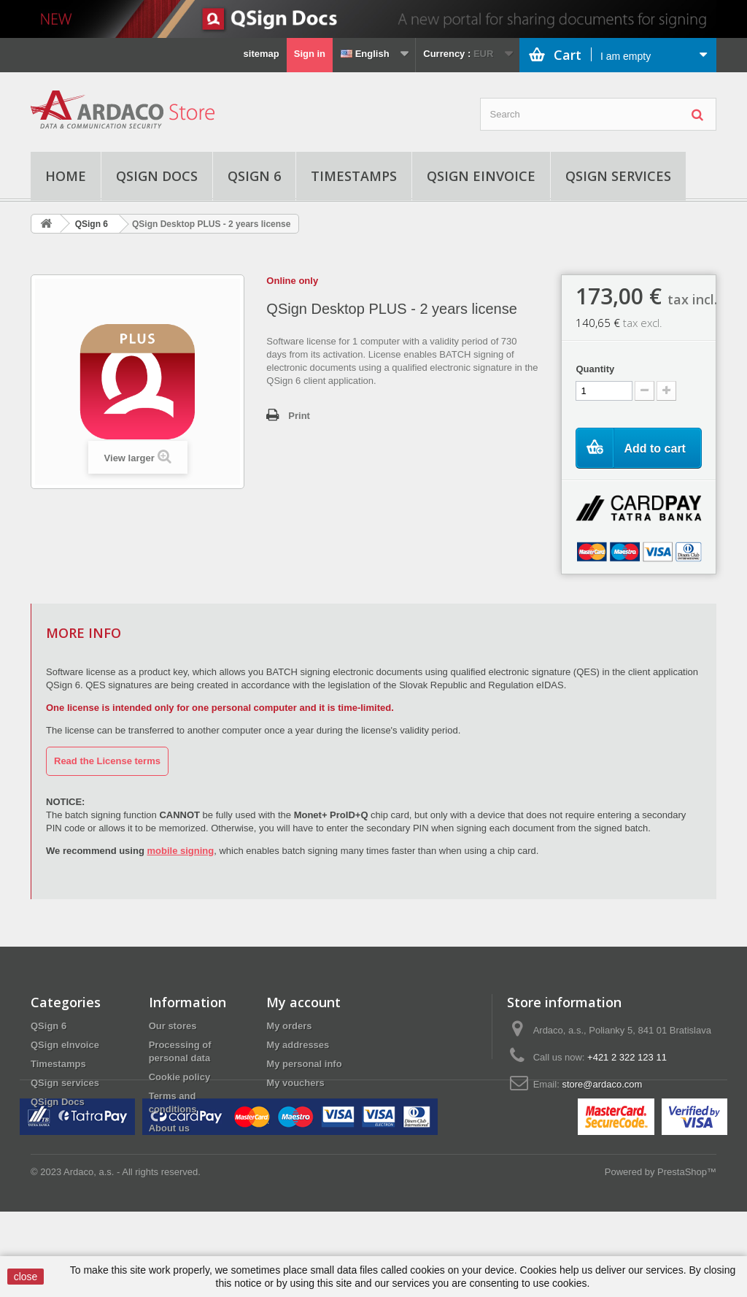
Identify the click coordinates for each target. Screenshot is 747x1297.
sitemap (261, 53)
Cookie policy (180, 1076)
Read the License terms (107, 760)
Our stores (173, 1025)
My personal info (303, 1063)
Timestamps (354, 176)
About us (169, 1128)
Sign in (309, 53)
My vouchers (295, 1082)
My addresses (297, 1044)
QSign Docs (157, 176)
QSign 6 (254, 176)
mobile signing (180, 850)
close (26, 1276)
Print (299, 415)
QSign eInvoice (481, 176)
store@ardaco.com (602, 1084)
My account (303, 1002)
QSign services (618, 176)
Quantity (595, 368)
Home (65, 176)
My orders (288, 1025)
